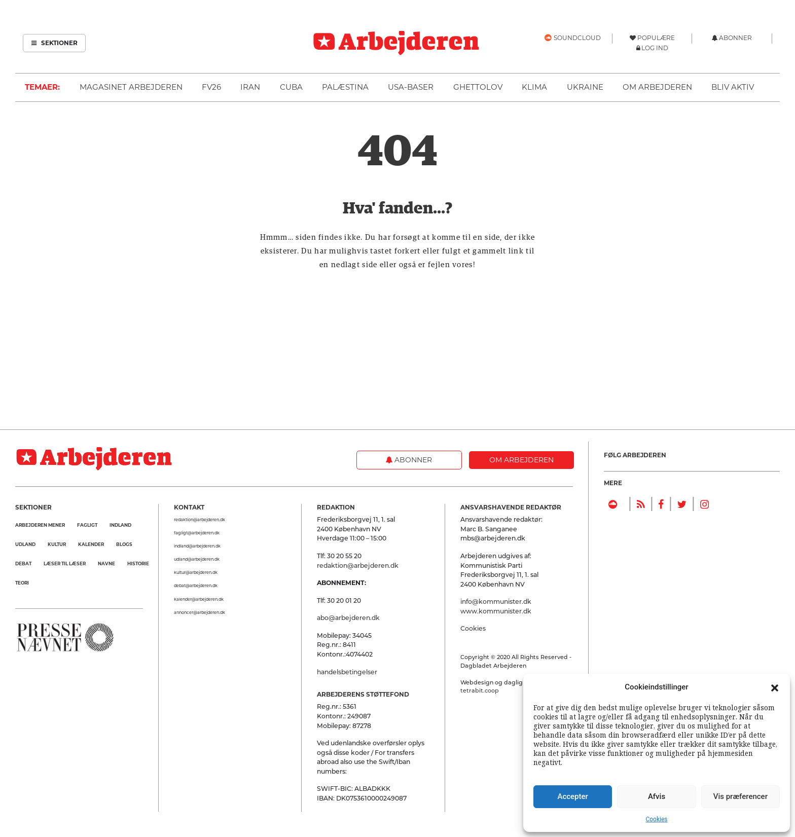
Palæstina (345, 87)
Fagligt (87, 525)
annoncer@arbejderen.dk (199, 612)
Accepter (572, 796)
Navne (106, 563)
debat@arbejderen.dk (196, 585)
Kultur (57, 544)
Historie (138, 563)
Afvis (656, 796)
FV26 (211, 87)
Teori (22, 583)
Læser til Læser (65, 563)
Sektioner (54, 43)
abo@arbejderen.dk (348, 618)
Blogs (124, 544)
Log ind (654, 48)
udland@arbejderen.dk (197, 559)
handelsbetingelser (347, 672)
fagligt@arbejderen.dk (197, 532)
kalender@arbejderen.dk (199, 599)
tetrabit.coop (479, 690)
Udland (25, 544)
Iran (250, 87)
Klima (534, 87)
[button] (775, 687)
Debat (23, 563)
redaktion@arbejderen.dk (199, 519)
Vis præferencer (740, 796)
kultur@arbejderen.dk (196, 572)
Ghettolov (477, 87)
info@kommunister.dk (495, 601)
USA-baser (410, 87)
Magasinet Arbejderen (131, 87)
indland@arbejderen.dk (197, 546)
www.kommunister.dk (495, 611)
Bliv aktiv (732, 87)
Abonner (409, 459)
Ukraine (585, 87)
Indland (120, 525)
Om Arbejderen (657, 87)
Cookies (656, 819)
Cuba (291, 87)
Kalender (91, 544)
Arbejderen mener (40, 525)
